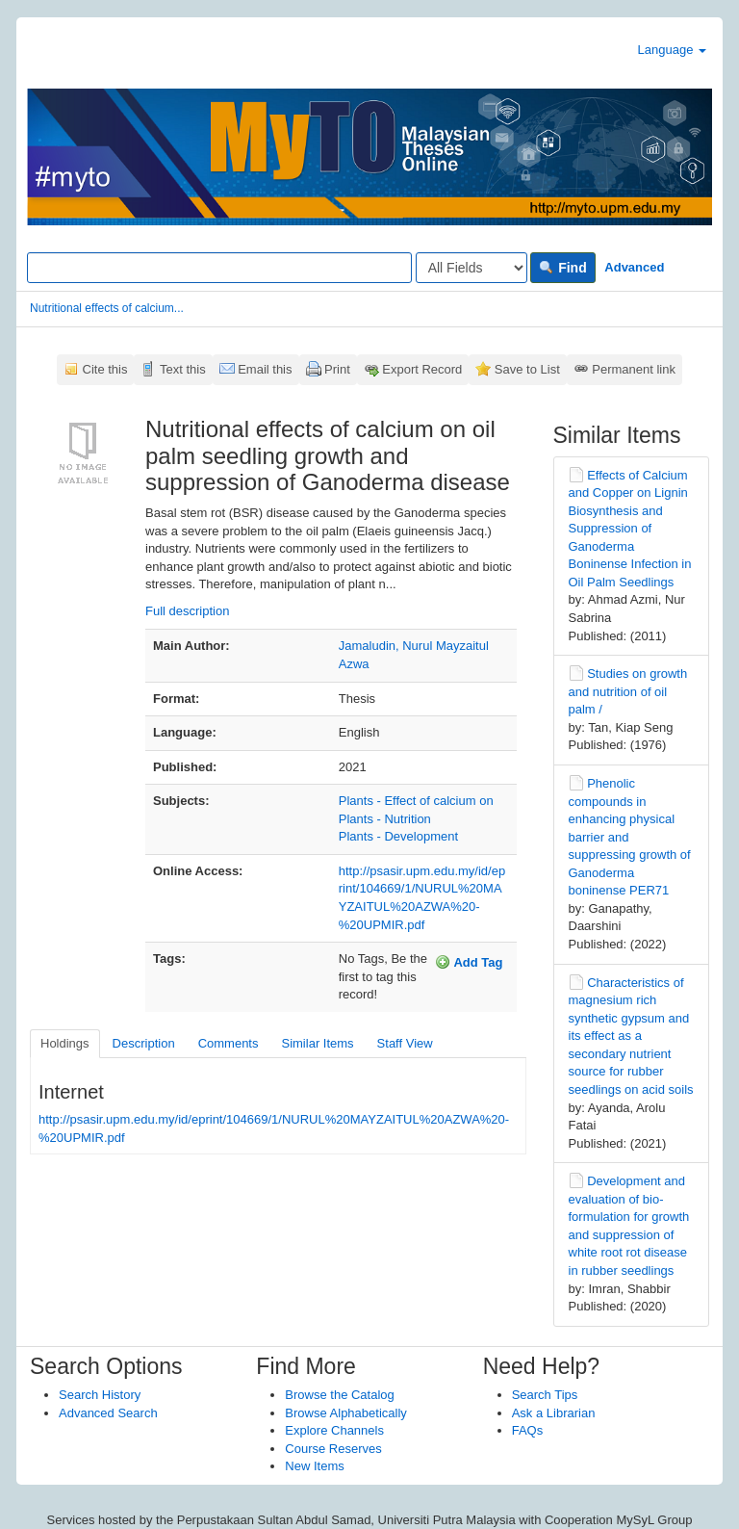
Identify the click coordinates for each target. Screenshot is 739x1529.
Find (562, 267)
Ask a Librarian (554, 1413)
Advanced (634, 267)
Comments (228, 1043)
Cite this (105, 369)
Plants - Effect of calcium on (416, 800)
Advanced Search (108, 1413)
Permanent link (633, 369)
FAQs (528, 1430)
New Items (314, 1466)
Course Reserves (333, 1448)
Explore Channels (334, 1430)
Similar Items (317, 1043)
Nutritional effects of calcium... (107, 308)
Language (672, 49)
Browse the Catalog (339, 1394)
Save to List (527, 369)
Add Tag (468, 962)
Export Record (422, 369)
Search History (99, 1394)
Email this (265, 369)
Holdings (64, 1043)
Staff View (405, 1043)
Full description (187, 611)
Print (337, 369)
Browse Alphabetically (345, 1413)
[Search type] (471, 267)
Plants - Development (398, 836)
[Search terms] (219, 267)
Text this (183, 369)
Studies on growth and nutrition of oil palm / (628, 691)
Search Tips (545, 1394)
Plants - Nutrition (385, 819)
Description (144, 1043)
